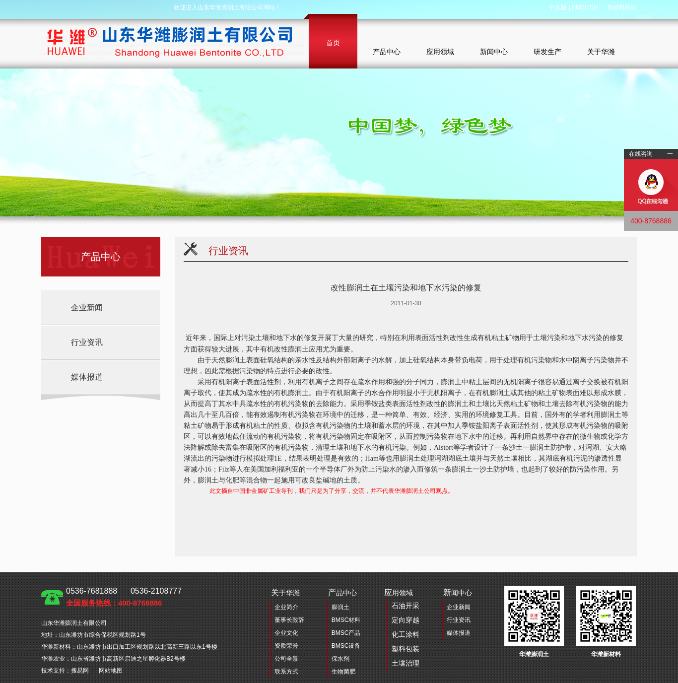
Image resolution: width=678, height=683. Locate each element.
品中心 (342, 592)
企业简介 (286, 607)
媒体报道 (87, 377)
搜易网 (80, 670)
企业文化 (286, 632)
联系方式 (286, 671)
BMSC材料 (346, 619)
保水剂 (340, 658)
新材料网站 (622, 7)
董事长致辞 (289, 619)
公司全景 (286, 658)
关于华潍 (601, 52)
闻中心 (457, 592)
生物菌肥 (343, 671)
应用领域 (440, 52)
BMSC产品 (346, 632)
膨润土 (340, 607)
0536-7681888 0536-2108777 (124, 597)
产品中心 (387, 52)
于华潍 (285, 592)
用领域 (401, 629)
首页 (333, 43)
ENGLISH (585, 7)
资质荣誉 (286, 645)
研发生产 (547, 52)
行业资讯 (87, 342)
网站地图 (111, 670)
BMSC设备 (346, 645)
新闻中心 (494, 52)
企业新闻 (87, 307)
